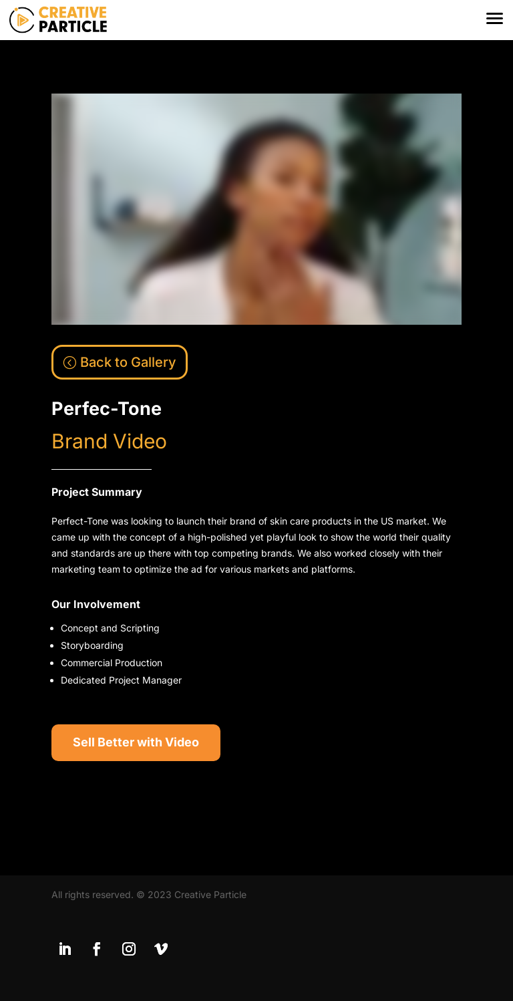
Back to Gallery (128, 362)
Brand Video (109, 441)
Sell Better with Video (136, 742)
